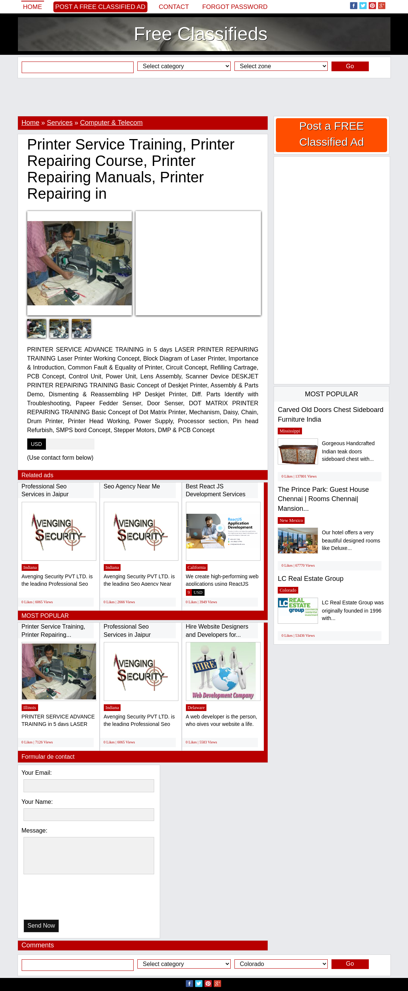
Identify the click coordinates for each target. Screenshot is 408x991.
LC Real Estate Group (310, 578)
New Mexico (291, 520)
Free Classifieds (200, 33)
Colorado (288, 590)
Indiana (30, 567)
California (197, 567)
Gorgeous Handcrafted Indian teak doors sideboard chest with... (348, 451)
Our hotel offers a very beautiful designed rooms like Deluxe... (351, 540)
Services (60, 122)
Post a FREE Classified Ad (100, 6)
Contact (174, 6)
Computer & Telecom (111, 122)
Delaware (196, 707)
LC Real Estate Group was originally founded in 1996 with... (353, 611)
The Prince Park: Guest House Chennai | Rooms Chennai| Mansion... (323, 499)
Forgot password (235, 6)
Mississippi (290, 431)
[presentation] (62, 898)
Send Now (41, 925)
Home (32, 6)
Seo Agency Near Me (132, 486)
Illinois (30, 707)
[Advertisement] (204, 97)
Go (350, 66)
